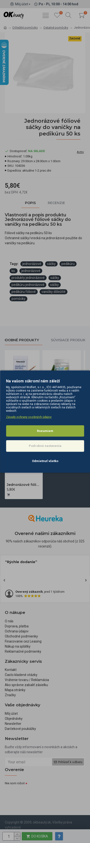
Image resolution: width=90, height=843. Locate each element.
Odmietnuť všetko (45, 461)
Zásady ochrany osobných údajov (29, 417)
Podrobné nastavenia (45, 446)
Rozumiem (45, 431)
